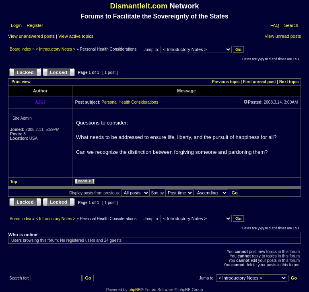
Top (13, 182)
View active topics (75, 36)
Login (16, 25)
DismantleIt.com (138, 6)
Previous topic (226, 82)
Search (291, 25)
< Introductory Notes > (56, 49)
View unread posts (283, 36)
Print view (21, 82)
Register (34, 25)
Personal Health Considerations (129, 102)
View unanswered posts (31, 36)
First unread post (259, 82)
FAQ (274, 25)
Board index (21, 49)
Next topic (289, 82)
